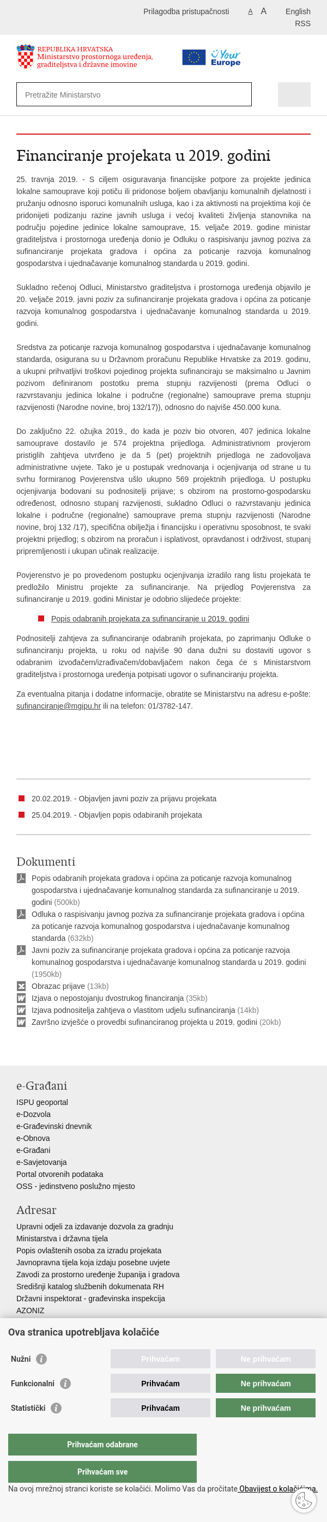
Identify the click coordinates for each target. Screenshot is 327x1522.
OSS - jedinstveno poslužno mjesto (75, 1186)
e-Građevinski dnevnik (54, 1126)
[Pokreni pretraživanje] (241, 94)
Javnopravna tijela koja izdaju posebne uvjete (93, 1262)
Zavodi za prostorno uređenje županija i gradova (98, 1274)
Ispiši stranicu (22, 1048)
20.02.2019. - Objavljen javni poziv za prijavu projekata (124, 798)
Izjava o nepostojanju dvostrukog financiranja (108, 998)
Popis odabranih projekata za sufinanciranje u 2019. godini (150, 618)
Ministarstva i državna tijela (62, 1238)
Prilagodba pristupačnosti (186, 11)
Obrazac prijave (58, 986)
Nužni (21, 1380)
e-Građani (33, 1150)
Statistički (28, 1430)
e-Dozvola (33, 1114)
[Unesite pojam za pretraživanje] (115, 95)
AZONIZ (30, 1310)
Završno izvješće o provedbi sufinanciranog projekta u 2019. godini (145, 1022)
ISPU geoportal (42, 1102)
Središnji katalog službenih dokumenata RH (90, 1286)
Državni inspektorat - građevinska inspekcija (90, 1298)
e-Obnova (33, 1138)
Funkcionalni (33, 1405)
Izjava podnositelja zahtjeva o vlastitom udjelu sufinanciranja (133, 1010)
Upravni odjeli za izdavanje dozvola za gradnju (94, 1226)
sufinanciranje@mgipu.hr (58, 706)
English (298, 11)
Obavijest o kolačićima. (278, 1488)
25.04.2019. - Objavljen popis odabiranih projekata (117, 815)
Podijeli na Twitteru (69, 1048)
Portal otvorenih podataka (60, 1174)
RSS (303, 23)
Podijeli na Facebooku (45, 1048)
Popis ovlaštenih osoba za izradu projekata (88, 1250)
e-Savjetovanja (41, 1162)
